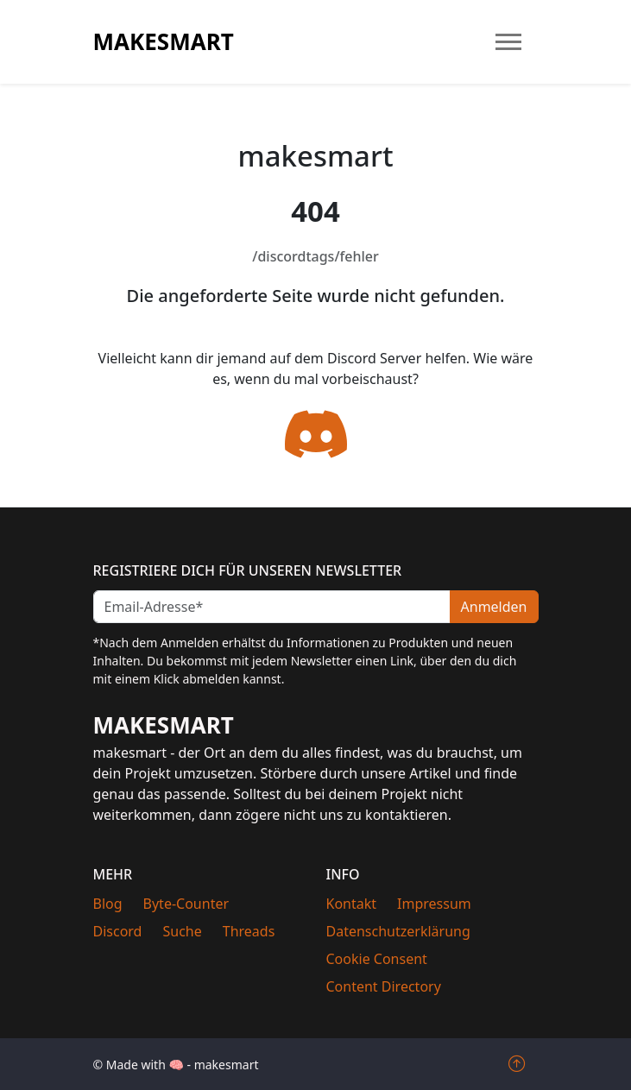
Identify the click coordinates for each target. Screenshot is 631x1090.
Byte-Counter (186, 903)
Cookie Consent (376, 958)
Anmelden (494, 606)
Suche (181, 931)
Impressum (434, 903)
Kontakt (351, 903)
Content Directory (383, 986)
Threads (249, 931)
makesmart (163, 41)
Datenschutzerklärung (398, 931)
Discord (117, 931)
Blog (108, 903)
